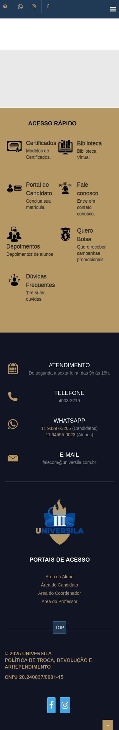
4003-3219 (69, 400)
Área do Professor (59, 601)
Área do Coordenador (59, 592)
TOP (59, 627)
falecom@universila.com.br (69, 462)
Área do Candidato (59, 584)
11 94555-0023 (60, 434)
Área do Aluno (60, 576)
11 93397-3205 (56, 428)
